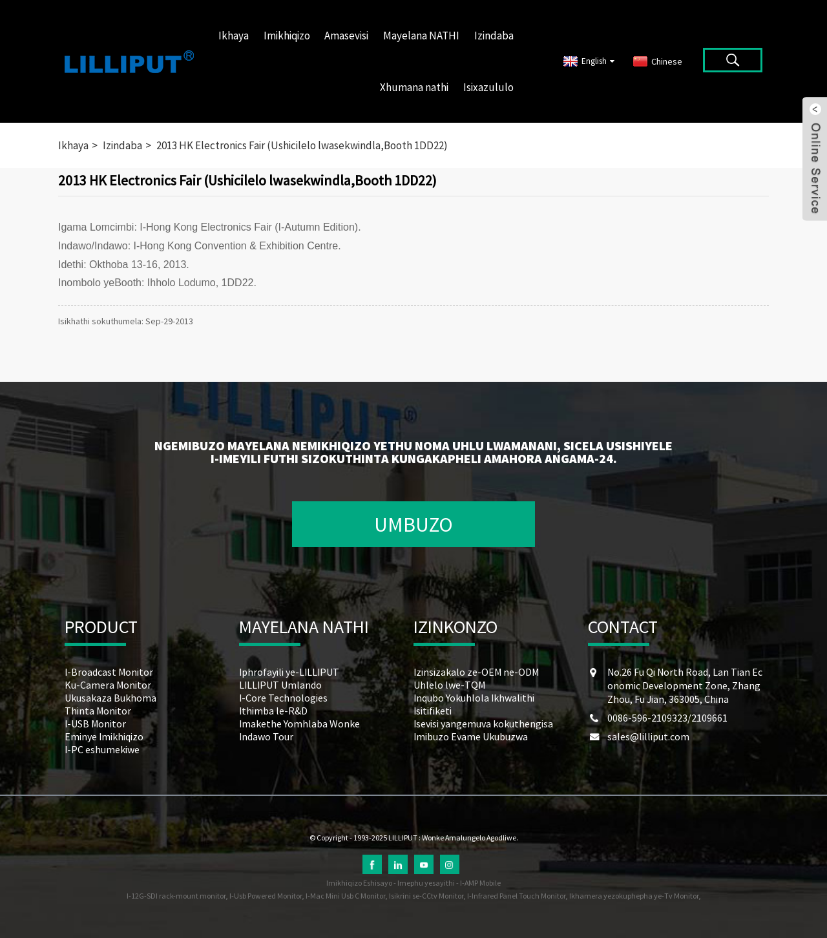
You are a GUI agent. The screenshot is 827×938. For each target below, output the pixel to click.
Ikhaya (233, 35)
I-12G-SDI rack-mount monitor (176, 896)
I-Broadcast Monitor (109, 671)
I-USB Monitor (95, 723)
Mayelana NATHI (421, 35)
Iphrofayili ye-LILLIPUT (289, 671)
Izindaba (494, 35)
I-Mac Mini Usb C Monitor (345, 896)
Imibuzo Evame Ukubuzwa (471, 736)
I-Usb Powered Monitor (265, 896)
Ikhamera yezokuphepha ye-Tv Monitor (633, 896)
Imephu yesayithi (426, 883)
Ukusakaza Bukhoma (110, 697)
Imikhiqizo (287, 35)
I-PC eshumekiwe (102, 749)
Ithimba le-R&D (273, 710)
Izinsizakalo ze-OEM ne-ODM (476, 671)
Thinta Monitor (98, 710)
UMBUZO (413, 524)
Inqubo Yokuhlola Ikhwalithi (474, 697)
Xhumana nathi (414, 87)
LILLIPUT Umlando (280, 684)
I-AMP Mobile (480, 883)
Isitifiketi (433, 710)
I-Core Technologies (283, 697)
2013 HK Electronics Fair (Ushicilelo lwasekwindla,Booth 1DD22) (302, 145)
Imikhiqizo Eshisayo (359, 883)
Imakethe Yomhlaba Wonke (299, 723)
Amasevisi (346, 35)
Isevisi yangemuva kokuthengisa (483, 723)
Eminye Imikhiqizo (104, 736)
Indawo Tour (266, 736)
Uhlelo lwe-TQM (449, 684)
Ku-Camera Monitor (108, 684)
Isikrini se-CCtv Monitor (426, 896)
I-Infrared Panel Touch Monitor (516, 896)
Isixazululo (488, 87)
